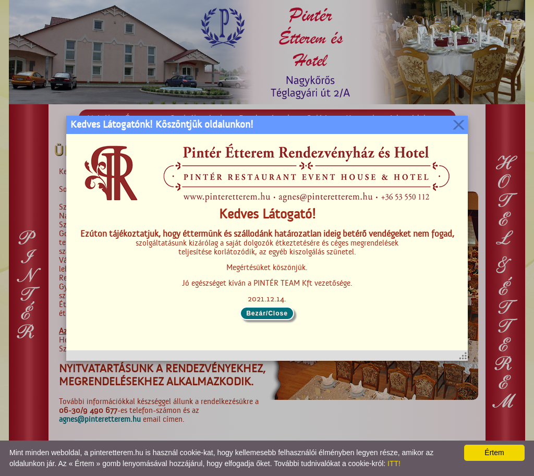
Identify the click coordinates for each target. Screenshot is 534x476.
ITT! (393, 463)
